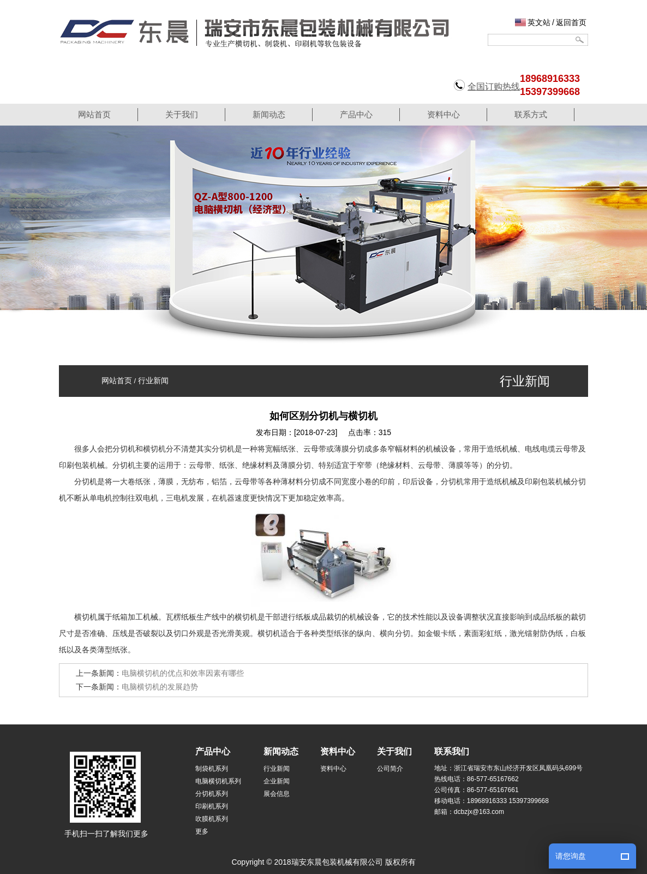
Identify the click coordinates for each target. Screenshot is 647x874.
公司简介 (390, 768)
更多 (201, 831)
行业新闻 (153, 380)
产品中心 (356, 114)
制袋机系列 (211, 768)
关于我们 (181, 114)
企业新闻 (276, 781)
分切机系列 (211, 794)
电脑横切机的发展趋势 (160, 686)
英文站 (539, 22)
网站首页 (94, 114)
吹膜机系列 (211, 819)
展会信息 (276, 794)
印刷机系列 (211, 806)
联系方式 (530, 114)
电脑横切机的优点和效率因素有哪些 (183, 673)
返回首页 (571, 22)
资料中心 (443, 114)
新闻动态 (269, 114)
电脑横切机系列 (218, 781)
